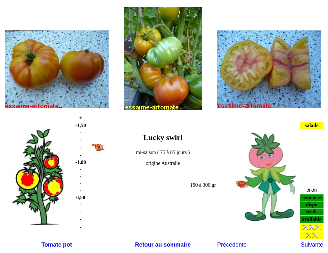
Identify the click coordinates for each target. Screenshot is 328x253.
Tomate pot (56, 244)
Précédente (232, 244)
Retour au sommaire (163, 244)
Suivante (312, 244)
